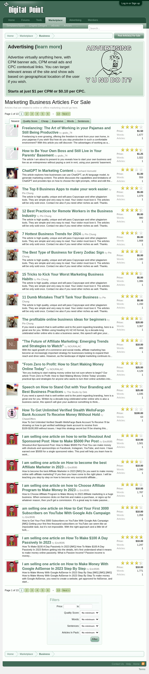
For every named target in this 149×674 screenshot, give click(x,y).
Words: (75, 619)
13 (58, 114)
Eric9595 (107, 441)
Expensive (57, 121)
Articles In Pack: (70, 632)
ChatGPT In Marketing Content (47, 171)
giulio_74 (67, 132)
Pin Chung (27, 193)
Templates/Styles (16, 25)
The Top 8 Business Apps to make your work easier (65, 189)
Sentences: (73, 626)
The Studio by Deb (77, 392)
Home (11, 20)
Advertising (75, 20)
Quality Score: (71, 612)
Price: (60, 606)
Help (128, 664)
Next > (65, 114)
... (77, 25)
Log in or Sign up (131, 3)
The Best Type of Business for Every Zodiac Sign (63, 252)
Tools (39, 20)
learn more (48, 46)
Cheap (44, 121)
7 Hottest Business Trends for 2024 (51, 234)
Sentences (83, 121)
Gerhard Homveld (86, 171)
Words (70, 121)
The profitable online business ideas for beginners (64, 319)
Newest (15, 121)
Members (93, 20)
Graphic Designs (38, 25)
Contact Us (118, 664)
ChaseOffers (29, 419)
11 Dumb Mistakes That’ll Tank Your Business (60, 297)
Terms (142, 669)
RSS (143, 664)
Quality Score (30, 121)
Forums (25, 20)
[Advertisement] (72, 9)
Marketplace (56, 20)
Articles (68, 25)
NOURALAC (74, 346)
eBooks (55, 25)
